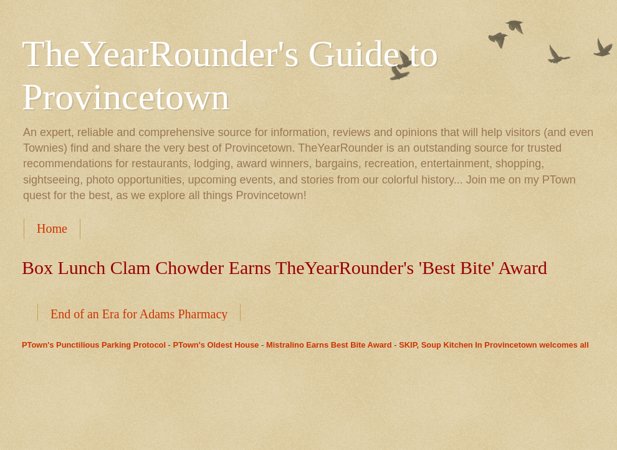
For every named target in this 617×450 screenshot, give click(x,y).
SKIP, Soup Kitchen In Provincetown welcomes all (494, 345)
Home (52, 228)
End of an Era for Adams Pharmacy (138, 314)
